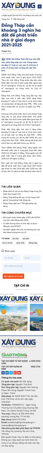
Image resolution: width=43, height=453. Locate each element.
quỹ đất (26, 238)
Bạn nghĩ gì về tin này (13, 276)
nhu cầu (15, 238)
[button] (39, 311)
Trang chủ (5, 19)
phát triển (21, 243)
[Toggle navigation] (40, 6)
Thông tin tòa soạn (11, 377)
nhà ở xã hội (7, 243)
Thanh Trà (6, 51)
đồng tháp (33, 243)
